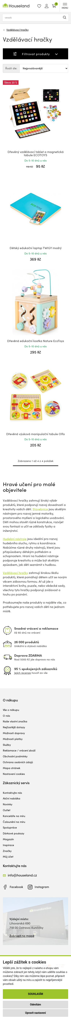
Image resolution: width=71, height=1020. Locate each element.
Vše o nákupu (11, 710)
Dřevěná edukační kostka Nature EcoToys (35, 341)
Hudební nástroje (15, 539)
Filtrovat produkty (36, 54)
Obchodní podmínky (15, 756)
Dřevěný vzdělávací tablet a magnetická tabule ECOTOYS (36, 153)
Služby (7, 745)
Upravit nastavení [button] (35, 1012)
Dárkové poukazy (13, 833)
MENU (65, 6)
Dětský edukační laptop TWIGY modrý (36, 248)
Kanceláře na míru (14, 816)
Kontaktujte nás (12, 793)
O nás (6, 715)
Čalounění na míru (14, 822)
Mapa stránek (11, 768)
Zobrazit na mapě (21, 936)
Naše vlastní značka (15, 721)
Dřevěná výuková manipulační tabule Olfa (35, 434)
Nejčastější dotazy (14, 727)
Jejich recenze (22, 673)
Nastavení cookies (14, 774)
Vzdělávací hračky (17, 30)
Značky (7, 851)
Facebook (16, 887)
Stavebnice (40, 509)
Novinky (7, 804)
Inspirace (8, 845)
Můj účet (8, 856)
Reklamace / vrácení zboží (19, 750)
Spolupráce (10, 827)
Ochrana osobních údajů (18, 762)
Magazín (8, 839)
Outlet (6, 810)
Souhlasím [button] (35, 993)
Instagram (42, 887)
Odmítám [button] (35, 1004)
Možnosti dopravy (14, 733)
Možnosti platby (13, 739)
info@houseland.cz (22, 875)
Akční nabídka (11, 798)
